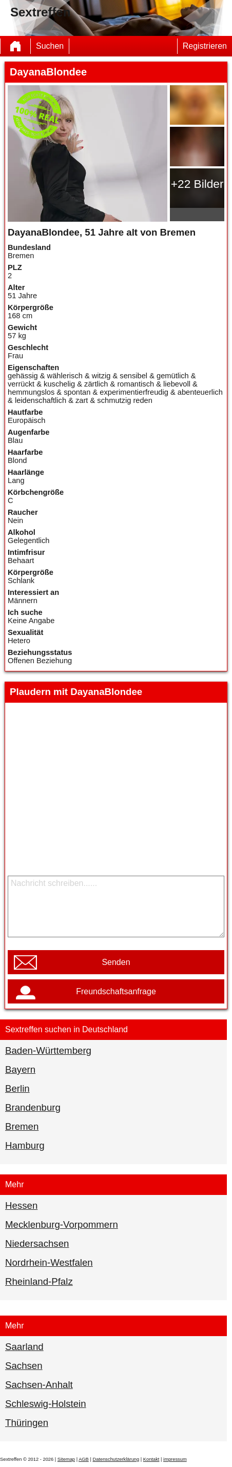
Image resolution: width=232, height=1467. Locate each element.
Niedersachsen (37, 1243)
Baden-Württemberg (48, 1050)
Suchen (50, 46)
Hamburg (25, 1145)
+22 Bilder (197, 183)
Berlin (17, 1088)
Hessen (21, 1205)
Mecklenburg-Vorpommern (61, 1224)
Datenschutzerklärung (115, 1459)
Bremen (21, 1126)
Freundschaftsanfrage (116, 991)
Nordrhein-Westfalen (49, 1262)
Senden (116, 962)
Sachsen (24, 1365)
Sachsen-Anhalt (39, 1384)
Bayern (20, 1069)
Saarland (24, 1346)
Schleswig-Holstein (45, 1403)
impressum (175, 1459)
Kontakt (151, 1459)
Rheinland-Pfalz (39, 1281)
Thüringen (26, 1422)
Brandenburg (33, 1107)
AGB (84, 1459)
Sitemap (66, 1459)
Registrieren (205, 46)
